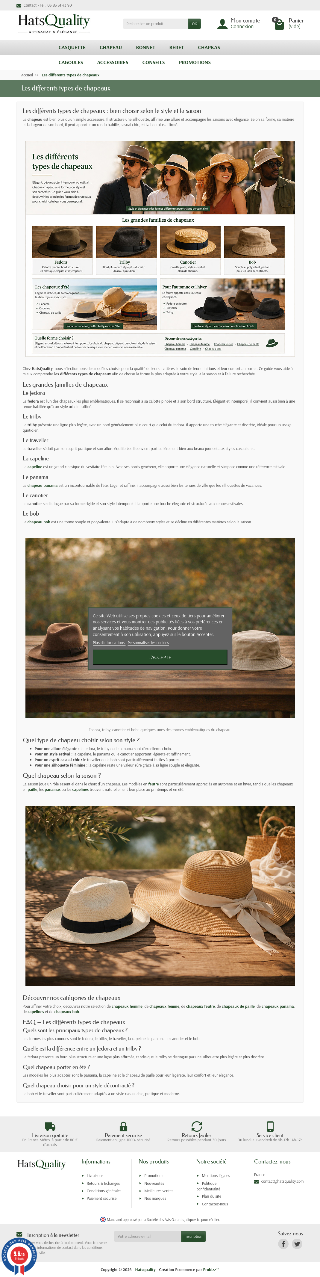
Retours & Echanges (103, 1183)
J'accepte (160, 657)
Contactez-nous (215, 1204)
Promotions (153, 1175)
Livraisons (95, 1175)
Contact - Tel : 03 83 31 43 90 (44, 5)
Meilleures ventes (158, 1190)
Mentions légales (216, 1175)
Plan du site (211, 1196)
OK (194, 23)
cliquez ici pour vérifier (202, 1219)
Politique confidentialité (208, 1186)
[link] (283, 1244)
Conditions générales (104, 1190)
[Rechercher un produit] (156, 24)
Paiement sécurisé (101, 1198)
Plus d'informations (109, 642)
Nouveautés (154, 1183)
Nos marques (155, 1198)
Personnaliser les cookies (148, 642)
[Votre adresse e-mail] (147, 1236)
